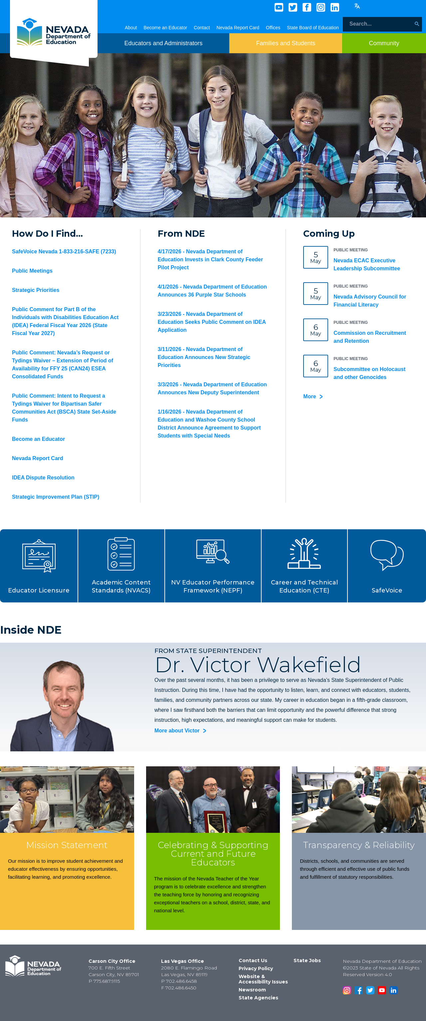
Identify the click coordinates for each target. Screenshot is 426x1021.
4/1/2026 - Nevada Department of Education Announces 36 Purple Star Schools (212, 291)
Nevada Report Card (238, 27)
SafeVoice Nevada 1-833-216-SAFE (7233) (64, 251)
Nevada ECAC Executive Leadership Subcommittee (366, 264)
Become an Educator (165, 27)
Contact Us (253, 960)
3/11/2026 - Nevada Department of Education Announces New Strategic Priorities (204, 357)
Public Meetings (32, 271)
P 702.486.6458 (179, 981)
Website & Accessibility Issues (263, 979)
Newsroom (252, 990)
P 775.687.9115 (104, 981)
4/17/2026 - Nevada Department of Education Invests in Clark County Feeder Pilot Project (210, 259)
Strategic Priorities (35, 290)
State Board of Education (313, 27)
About (131, 27)
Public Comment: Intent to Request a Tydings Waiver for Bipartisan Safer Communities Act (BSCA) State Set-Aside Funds (64, 408)
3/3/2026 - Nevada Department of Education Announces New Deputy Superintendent (212, 388)
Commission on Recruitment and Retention (369, 337)
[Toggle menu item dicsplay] (163, 43)
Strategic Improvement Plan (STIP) (55, 497)
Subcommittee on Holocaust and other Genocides (369, 373)
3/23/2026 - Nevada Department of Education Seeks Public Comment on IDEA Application (212, 322)
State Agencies (258, 998)
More (309, 396)
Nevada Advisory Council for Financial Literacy (369, 301)
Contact (202, 27)
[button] (39, 565)
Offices (273, 27)
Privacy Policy (256, 968)
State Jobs (307, 960)
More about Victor (177, 731)
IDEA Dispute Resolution (43, 477)
